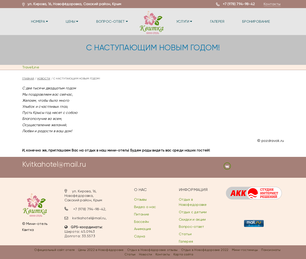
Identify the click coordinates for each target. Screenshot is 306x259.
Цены (72, 21)
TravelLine (30, 67)
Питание (141, 214)
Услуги (184, 21)
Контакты (272, 4)
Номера (39, 21)
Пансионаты (270, 250)
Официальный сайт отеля (54, 250)
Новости (43, 78)
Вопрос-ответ (112, 21)
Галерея (217, 21)
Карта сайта (183, 254)
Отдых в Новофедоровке (193, 202)
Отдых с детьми (193, 212)
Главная (28, 78)
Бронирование (256, 21)
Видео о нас (145, 207)
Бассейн (141, 221)
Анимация (142, 229)
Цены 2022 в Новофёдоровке (101, 250)
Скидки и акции (192, 219)
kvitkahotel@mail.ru (89, 218)
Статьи (185, 234)
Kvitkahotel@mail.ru (54, 164)
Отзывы (140, 199)
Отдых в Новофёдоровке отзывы (152, 250)
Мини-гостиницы (245, 250)
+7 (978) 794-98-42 (239, 4)
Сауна (139, 236)
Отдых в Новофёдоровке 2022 (205, 250)
